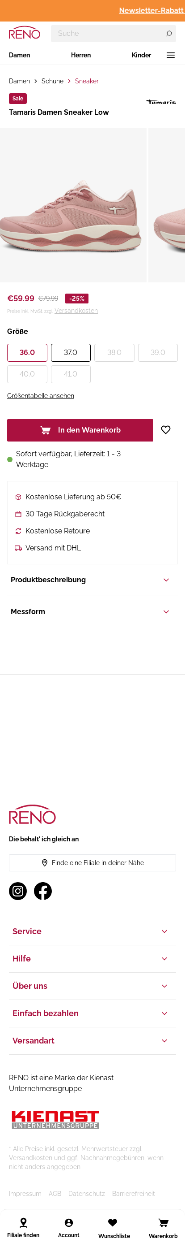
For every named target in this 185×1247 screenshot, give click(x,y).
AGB (55, 1193)
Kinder (141, 55)
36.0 (27, 352)
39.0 (158, 352)
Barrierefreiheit (133, 1193)
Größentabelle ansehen (40, 395)
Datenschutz (86, 1193)
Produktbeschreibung (91, 580)
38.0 (114, 352)
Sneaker (87, 81)
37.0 (70, 352)
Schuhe (52, 81)
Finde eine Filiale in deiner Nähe (92, 862)
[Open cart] (163, 1223)
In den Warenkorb (80, 430)
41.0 (70, 374)
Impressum (25, 1193)
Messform (91, 611)
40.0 (27, 374)
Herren (81, 55)
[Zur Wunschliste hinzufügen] (169, 430)
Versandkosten (76, 310)
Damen (19, 55)
